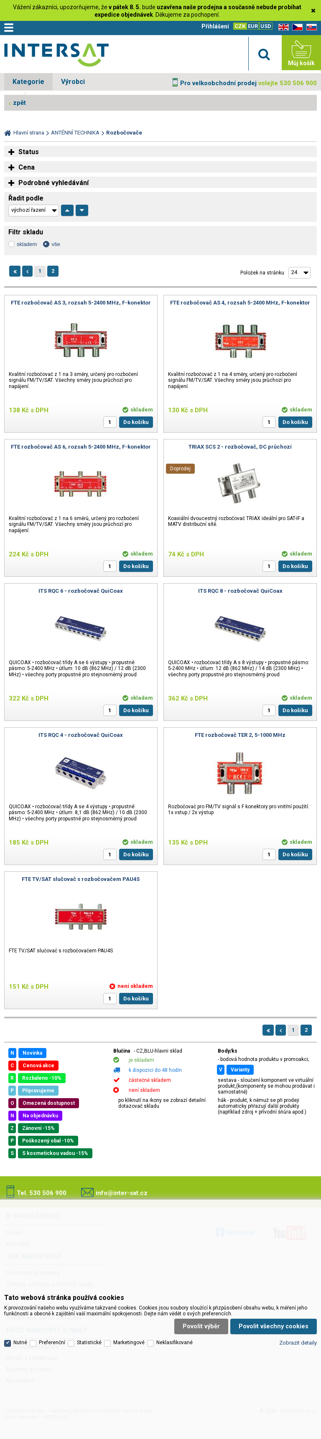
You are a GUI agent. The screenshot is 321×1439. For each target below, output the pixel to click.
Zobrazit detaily (298, 1343)
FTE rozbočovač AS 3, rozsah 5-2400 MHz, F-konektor (81, 302)
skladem (27, 244)
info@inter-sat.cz (122, 1193)
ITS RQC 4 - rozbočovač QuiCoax (80, 735)
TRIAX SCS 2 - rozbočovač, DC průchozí (240, 447)
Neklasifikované (174, 1342)
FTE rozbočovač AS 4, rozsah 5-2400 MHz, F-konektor (240, 302)
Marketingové (129, 1342)
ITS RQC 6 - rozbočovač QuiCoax (80, 591)
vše (55, 244)
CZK (239, 26)
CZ (296, 27)
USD (265, 26)
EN (282, 27)
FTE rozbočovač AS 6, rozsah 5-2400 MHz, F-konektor (81, 447)
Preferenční (52, 1342)
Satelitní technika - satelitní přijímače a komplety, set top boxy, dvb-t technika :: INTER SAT (56, 54)
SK (310, 27)
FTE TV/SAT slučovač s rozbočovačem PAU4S (81, 879)
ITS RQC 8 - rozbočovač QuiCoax (240, 591)
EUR (253, 26)
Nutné (20, 1342)
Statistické (89, 1342)
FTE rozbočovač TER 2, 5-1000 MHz (240, 735)
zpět (19, 103)
